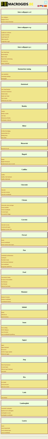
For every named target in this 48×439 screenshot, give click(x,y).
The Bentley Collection (6, 120)
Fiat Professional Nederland (7, 262)
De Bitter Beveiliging (5, 131)
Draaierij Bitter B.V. (5, 133)
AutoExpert (3, 257)
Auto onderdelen (4, 74)
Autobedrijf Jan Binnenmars (7, 255)
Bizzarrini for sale (5, 148)
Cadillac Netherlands (5, 179)
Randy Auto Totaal (5, 96)
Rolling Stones (4, 135)
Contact (38, 437)
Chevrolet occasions (5, 192)
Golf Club (3, 115)
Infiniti (2, 312)
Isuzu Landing (4, 327)
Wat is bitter (3, 137)
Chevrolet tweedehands (6, 194)
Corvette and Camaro (5, 227)
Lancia (2, 426)
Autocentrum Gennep (5, 277)
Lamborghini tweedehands (6, 415)
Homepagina (4, 78)
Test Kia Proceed (4, 384)
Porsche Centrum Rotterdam (7, 21)
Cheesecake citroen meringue (7, 205)
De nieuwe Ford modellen (6, 279)
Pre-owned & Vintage (5, 214)
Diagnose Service (5, 19)
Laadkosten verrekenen (6, 32)
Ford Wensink (4, 284)
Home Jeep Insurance (5, 364)
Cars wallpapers (4, 17)
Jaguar (2, 345)
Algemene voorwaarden (31, 437)
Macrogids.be (16, 437)
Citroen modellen (5, 207)
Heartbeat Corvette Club (6, 229)
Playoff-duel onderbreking (6, 59)
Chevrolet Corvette (5, 225)
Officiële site (4, 314)
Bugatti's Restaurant (5, 161)
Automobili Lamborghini (6, 408)
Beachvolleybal (4, 54)
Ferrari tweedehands (5, 242)
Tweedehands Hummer (6, 301)
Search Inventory (4, 316)
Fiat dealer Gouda (5, 260)
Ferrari (2, 240)
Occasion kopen (4, 212)
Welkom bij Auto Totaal (6, 100)
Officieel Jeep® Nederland (7, 369)
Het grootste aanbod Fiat (6, 266)
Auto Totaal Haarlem (5, 89)
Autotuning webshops (5, 76)
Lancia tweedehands (5, 432)
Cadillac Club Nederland (6, 177)
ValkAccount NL (4, 39)
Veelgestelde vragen (5, 41)
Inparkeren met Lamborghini (7, 410)
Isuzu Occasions (4, 332)
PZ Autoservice (4, 61)
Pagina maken (23, 437)
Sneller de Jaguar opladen (6, 351)
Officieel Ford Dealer (5, 286)
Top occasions (4, 98)
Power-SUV (3, 349)
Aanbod (3, 111)
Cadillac (3, 174)
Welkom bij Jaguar (5, 354)
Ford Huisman (4, 281)
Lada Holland (4, 397)
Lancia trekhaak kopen (6, 430)
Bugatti (2, 159)
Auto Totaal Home (5, 52)
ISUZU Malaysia (4, 330)
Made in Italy (4, 56)
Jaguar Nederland (5, 347)
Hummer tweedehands (6, 299)
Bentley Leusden (4, 113)
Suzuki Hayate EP (5, 37)
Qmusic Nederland (5, 63)
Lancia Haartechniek (5, 428)
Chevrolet (3, 190)
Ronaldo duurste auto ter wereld (8, 163)
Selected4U (3, 371)
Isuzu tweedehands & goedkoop (8, 334)
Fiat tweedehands (5, 264)
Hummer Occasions (5, 297)
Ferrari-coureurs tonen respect (7, 244)
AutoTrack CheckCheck (6, 91)
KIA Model (3, 382)
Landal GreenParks (5, 34)
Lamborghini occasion (6, 413)
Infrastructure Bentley (6, 118)
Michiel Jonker (4, 93)
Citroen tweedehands (5, 209)
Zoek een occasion (5, 386)
